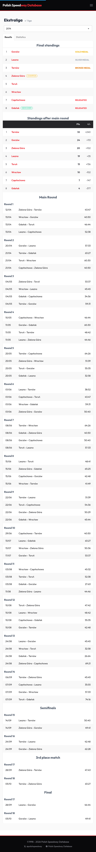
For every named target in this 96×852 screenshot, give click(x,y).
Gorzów (15, 51)
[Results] (8, 37)
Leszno (14, 59)
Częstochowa (18, 100)
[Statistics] (21, 37)
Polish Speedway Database (59, 846)
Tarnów (15, 67)
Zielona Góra (18, 75)
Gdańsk (15, 108)
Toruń (14, 83)
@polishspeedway (33, 846)
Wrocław (16, 91)
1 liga (28, 20)
